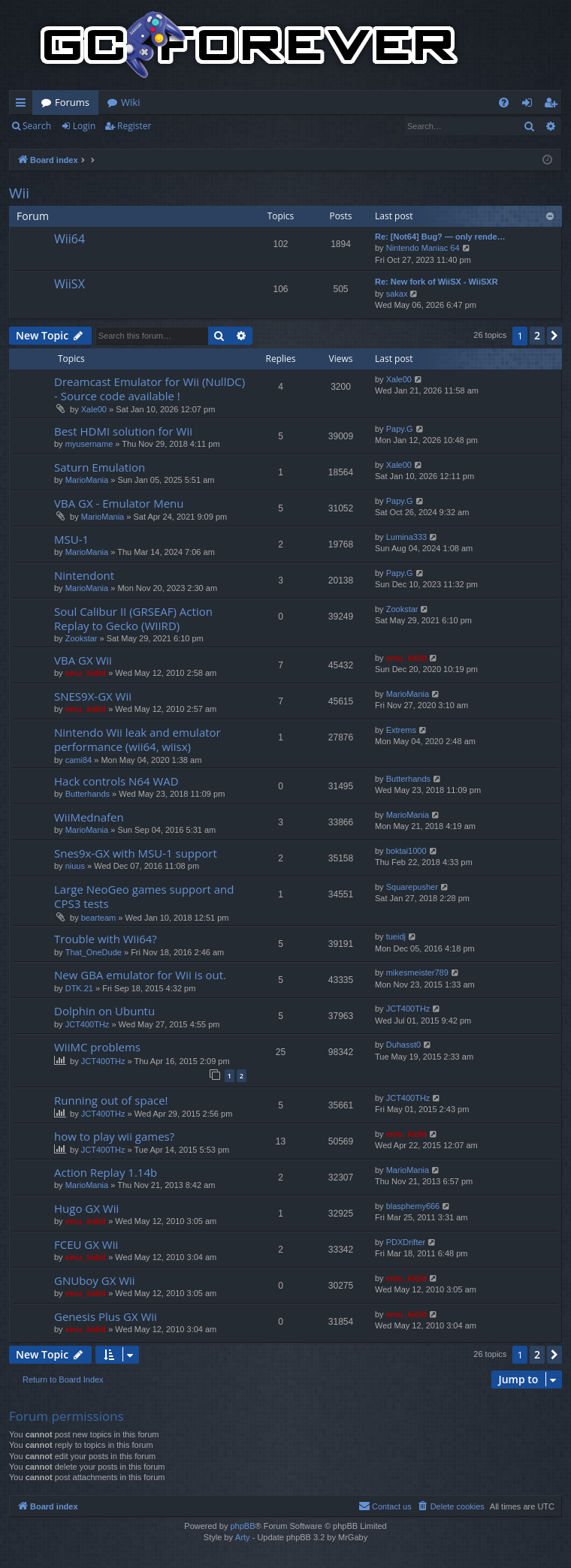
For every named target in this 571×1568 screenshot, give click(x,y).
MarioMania (86, 479)
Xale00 (94, 409)
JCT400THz (87, 1024)
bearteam (98, 917)
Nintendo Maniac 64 (423, 247)
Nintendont (84, 575)
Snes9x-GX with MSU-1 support (135, 853)
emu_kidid (85, 672)
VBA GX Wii (83, 660)
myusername (89, 443)
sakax (397, 293)
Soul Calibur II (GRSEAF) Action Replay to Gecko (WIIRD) (133, 618)
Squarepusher (412, 886)
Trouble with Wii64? (105, 938)
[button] (554, 336)
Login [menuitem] (530, 105)
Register (134, 125)
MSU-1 (71, 539)
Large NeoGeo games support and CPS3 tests (144, 896)
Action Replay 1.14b (105, 1172)
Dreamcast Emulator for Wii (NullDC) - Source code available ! (149, 388)
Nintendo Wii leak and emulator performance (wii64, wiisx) (137, 739)
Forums (72, 102)
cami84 (78, 759)
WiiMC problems (97, 1046)
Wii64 (69, 239)
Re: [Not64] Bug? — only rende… (440, 236)
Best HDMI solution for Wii (123, 431)
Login (84, 125)
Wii (19, 193)
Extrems (401, 729)
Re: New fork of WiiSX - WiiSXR (436, 281)
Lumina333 (406, 536)
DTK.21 (79, 988)
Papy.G (399, 428)
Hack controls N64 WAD (116, 781)
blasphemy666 (413, 1206)
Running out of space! (111, 1100)
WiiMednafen (89, 817)
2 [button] (537, 335)
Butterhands (87, 793)
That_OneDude (93, 952)
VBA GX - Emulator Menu (118, 503)
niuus (75, 865)
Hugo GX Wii (86, 1208)
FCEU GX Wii (86, 1244)
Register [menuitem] (553, 105)
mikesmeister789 (417, 972)
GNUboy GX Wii (94, 1280)
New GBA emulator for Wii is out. (140, 974)
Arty (242, 1537)
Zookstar (81, 638)
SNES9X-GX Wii (92, 696)
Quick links (23, 105)
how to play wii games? (114, 1136)
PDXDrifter (406, 1242)
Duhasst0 (403, 1044)
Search (37, 125)
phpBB (242, 1525)
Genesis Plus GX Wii (105, 1316)
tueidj (396, 936)
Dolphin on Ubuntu (104, 1010)
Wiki (130, 102)
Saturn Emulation (99, 467)
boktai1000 (406, 850)
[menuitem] (503, 102)
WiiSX (69, 284)
